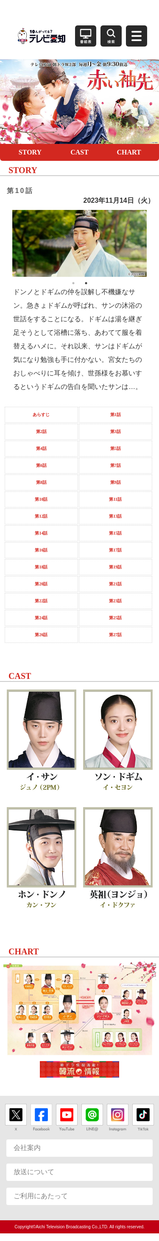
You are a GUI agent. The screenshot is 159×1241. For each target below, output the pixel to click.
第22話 (41, 600)
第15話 (115, 533)
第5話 (115, 448)
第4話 (41, 448)
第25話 (115, 617)
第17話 (115, 550)
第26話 (41, 634)
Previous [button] (6, 243)
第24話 (41, 617)
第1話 (115, 414)
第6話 (41, 465)
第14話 (41, 533)
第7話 (115, 465)
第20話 (41, 584)
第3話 (115, 431)
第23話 (115, 600)
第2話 (41, 431)
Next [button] (153, 243)
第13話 (115, 516)
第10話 (41, 499)
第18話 (41, 567)
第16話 (41, 550)
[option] (79, 243)
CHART (129, 152)
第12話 (41, 516)
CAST (79, 152)
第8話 (41, 482)
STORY (30, 152)
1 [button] (73, 283)
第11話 (115, 499)
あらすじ (41, 414)
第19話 (115, 567)
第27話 (115, 634)
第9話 (115, 482)
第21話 (115, 584)
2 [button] (86, 283)
